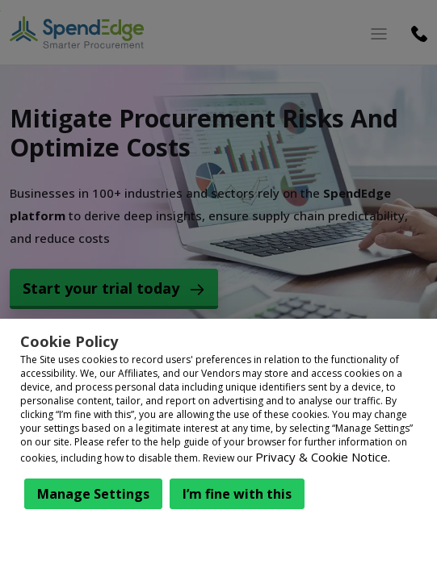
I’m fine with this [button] (237, 494)
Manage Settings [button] (93, 494)
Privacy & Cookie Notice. (322, 457)
